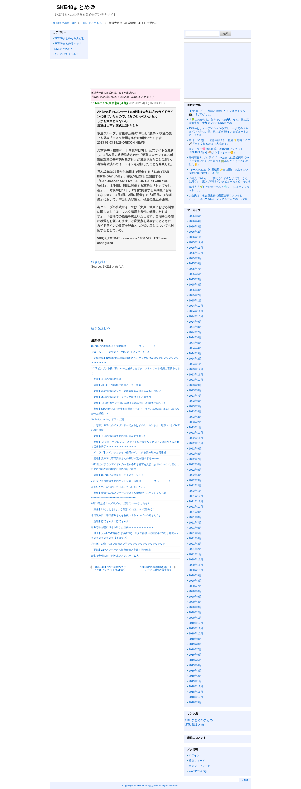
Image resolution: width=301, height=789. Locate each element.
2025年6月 (195, 273)
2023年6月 (195, 400)
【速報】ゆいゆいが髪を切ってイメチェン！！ (117, 475)
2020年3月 (195, 607)
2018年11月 (196, 691)
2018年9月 (195, 702)
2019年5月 (195, 660)
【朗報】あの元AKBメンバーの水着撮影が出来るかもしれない (126, 391)
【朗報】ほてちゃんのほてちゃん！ (111, 521)
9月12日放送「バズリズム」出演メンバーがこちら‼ (120, 503)
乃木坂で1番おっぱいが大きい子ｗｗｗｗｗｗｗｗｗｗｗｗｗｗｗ (128, 543)
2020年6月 (195, 591)
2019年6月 (195, 654)
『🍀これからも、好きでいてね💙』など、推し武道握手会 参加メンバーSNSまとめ (219, 121)
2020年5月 (195, 596)
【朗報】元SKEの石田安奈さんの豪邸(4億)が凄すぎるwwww (125, 458)
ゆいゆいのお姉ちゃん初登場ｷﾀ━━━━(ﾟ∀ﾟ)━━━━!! (123, 346)
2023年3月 (195, 416)
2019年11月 (196, 628)
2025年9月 (195, 258)
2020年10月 (196, 570)
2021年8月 (195, 517)
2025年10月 (196, 252)
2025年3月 (195, 289)
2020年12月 (196, 559)
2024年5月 (195, 342)
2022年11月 (196, 437)
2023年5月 (195, 406)
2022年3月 (195, 480)
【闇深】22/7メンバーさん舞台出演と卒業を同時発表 (121, 549)
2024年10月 (196, 316)
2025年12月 (196, 242)
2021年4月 (195, 538)
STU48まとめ (194, 724)
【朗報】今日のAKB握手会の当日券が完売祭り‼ (118, 435)
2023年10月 (196, 379)
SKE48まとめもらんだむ (69, 38)
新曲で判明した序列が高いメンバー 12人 (115, 555)
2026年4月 (195, 221)
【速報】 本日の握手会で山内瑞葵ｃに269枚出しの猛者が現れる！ (128, 402)
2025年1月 (195, 300)
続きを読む (99, 262)
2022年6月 (195, 464)
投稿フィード (197, 760)
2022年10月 (196, 443)
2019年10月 (196, 633)
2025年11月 (196, 247)
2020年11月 (196, 564)
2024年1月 (195, 363)
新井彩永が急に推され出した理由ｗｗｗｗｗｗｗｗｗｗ (122, 527)
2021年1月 (195, 554)
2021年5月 (195, 533)
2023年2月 (195, 422)
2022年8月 (195, 453)
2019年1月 (195, 681)
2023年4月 (195, 411)
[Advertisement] (135, 57)
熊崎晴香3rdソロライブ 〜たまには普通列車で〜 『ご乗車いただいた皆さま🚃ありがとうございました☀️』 (220, 161)
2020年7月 (195, 586)
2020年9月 (195, 575)
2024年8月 (195, 326)
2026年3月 (195, 226)
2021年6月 (195, 527)
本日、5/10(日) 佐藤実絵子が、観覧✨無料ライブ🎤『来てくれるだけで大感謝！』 (219, 142)
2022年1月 (195, 490)
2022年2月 (195, 485)
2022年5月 (195, 469)
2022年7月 (195, 459)
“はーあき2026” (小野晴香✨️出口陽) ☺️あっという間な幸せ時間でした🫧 (218, 171)
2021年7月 (195, 522)
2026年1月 (195, 237)
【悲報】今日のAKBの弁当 (106, 379)
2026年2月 (195, 231)
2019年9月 (195, 638)
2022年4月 (195, 474)
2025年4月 (195, 284)
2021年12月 (196, 496)
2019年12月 (196, 622)
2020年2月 (195, 612)
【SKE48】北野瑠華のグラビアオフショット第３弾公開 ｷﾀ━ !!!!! (109, 568)
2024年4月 (195, 348)
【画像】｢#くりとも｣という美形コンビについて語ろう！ (123, 509)
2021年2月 (195, 548)
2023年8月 (195, 390)
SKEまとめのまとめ (199, 720)
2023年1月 (195, 427)
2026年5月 (195, 215)
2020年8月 (195, 580)
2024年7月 (195, 332)
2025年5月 (195, 279)
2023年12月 (196, 369)
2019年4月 (195, 665)
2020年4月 (195, 601)
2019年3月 (195, 670)
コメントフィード (199, 765)
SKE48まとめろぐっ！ (68, 43)
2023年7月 (195, 395)
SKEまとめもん (63, 48)
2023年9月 (195, 385)
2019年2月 (195, 675)
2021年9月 (195, 512)
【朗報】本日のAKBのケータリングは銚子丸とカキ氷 (121, 396)
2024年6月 (195, 337)
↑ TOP (245, 780)
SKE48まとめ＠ (75, 7)
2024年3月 (195, 353)
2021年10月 (196, 506)
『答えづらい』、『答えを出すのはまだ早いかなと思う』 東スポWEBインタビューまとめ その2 (219, 180)
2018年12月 (196, 686)
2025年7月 (195, 268)
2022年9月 (195, 448)
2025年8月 (195, 263)
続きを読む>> (100, 328)
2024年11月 (196, 311)
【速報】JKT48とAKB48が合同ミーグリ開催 (116, 385)
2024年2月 (195, 358)
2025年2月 (195, 295)
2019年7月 (195, 649)
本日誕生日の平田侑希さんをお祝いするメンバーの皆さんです (126, 515)
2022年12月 (196, 432)
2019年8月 (195, 644)
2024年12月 (196, 305)
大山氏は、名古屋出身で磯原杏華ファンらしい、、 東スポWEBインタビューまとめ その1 (218, 197)
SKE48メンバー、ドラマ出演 (107, 419)
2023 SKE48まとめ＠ (147, 785)
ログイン (194, 755)
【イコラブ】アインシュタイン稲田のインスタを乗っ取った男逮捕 (128, 452)
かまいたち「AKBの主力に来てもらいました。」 (118, 486)
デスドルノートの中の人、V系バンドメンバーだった (120, 351)
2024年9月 (195, 321)
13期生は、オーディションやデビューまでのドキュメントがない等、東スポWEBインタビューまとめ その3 (219, 131)
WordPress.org (198, 771)
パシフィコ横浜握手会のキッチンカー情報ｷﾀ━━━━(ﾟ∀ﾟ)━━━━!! (130, 480)
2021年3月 (195, 543)
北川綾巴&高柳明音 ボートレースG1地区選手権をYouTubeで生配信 (156, 568)
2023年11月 (196, 374)
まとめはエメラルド (66, 54)
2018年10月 (196, 696)
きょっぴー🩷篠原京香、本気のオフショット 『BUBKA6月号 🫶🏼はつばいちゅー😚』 (217, 150)
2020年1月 (195, 617)
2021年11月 (196, 501)
